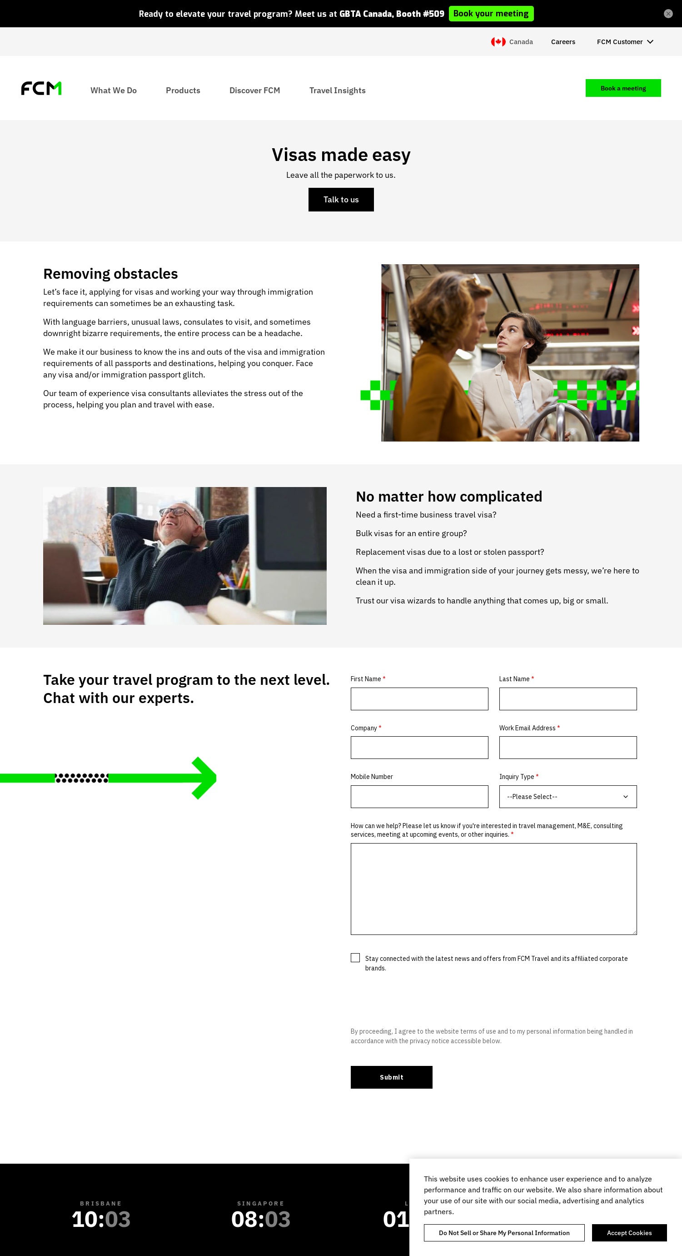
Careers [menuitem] (563, 41)
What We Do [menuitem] (113, 90)
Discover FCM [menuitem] (254, 90)
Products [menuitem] (183, 90)
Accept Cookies (629, 1233)
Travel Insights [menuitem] (337, 90)
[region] (545, 1207)
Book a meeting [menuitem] (623, 88)
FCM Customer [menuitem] (620, 41)
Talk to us (341, 199)
